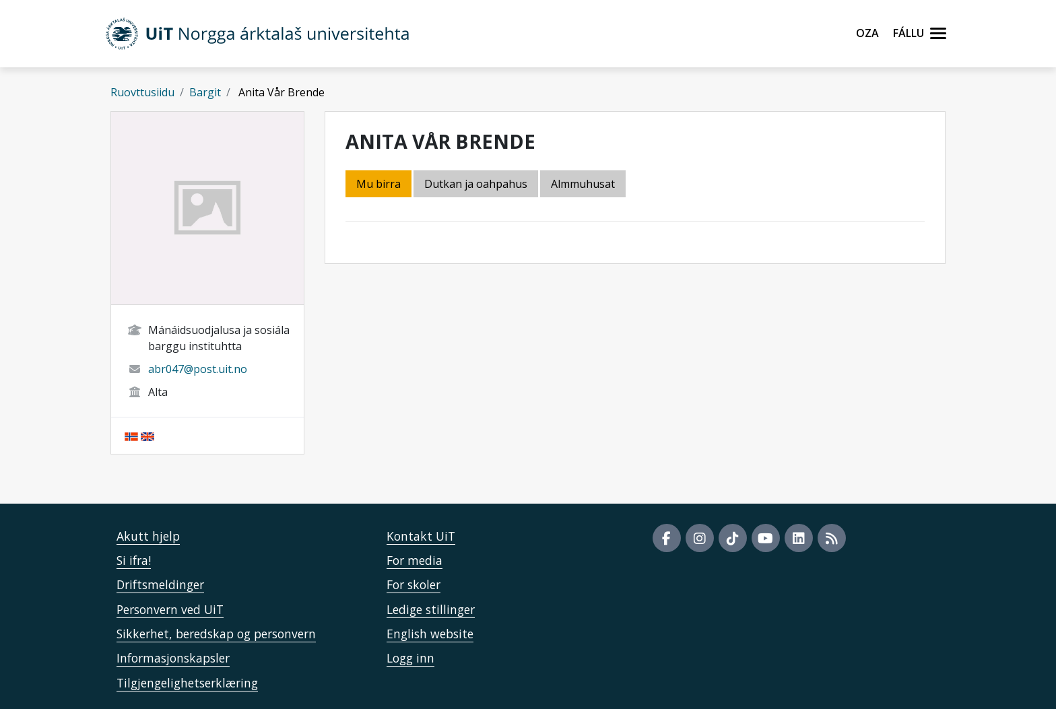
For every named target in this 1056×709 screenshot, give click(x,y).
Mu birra (378, 183)
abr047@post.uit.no (197, 369)
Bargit (205, 92)
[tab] (584, 184)
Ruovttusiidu (142, 92)
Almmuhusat (583, 183)
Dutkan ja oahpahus (475, 183)
